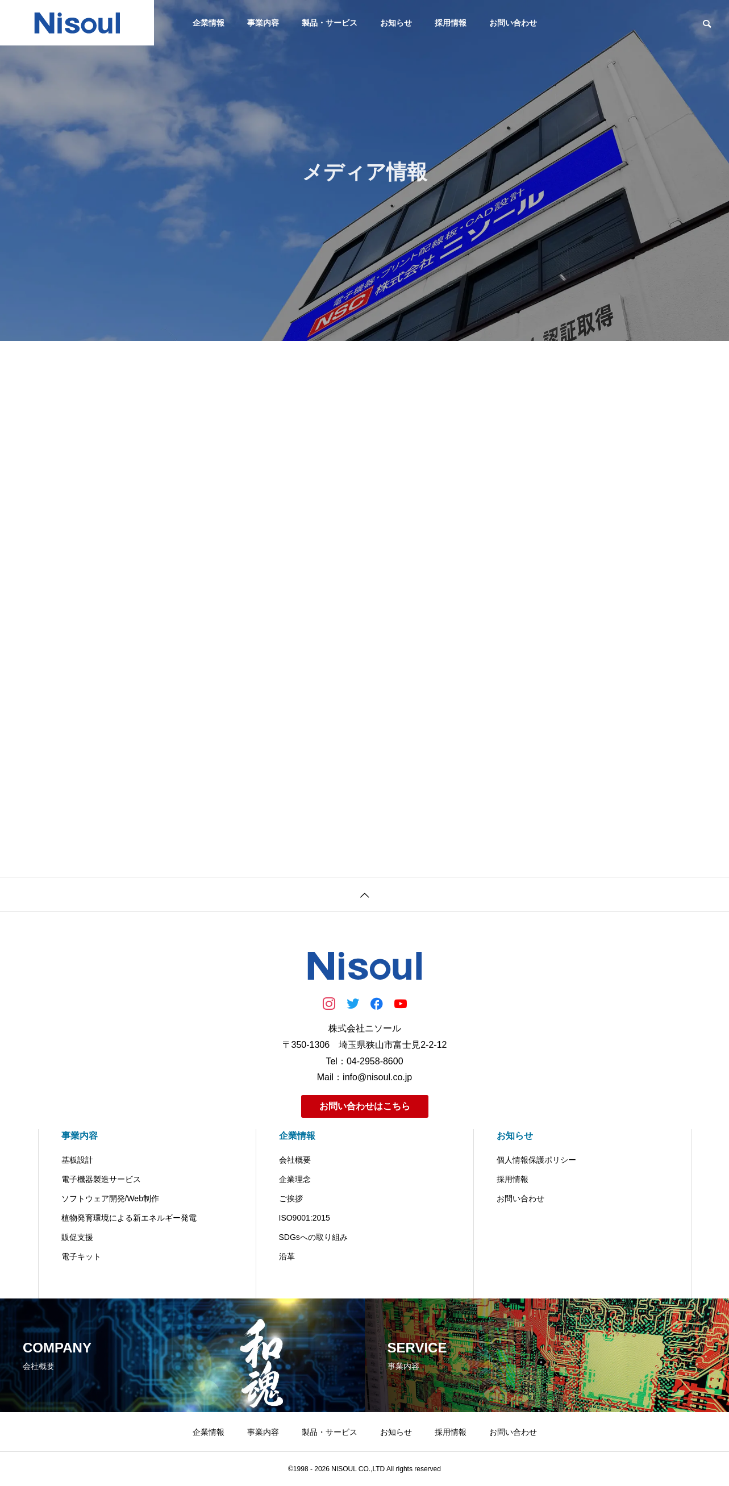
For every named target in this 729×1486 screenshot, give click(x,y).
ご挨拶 (291, 1198)
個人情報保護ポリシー (536, 1159)
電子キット (81, 1256)
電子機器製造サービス (101, 1179)
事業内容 (263, 22)
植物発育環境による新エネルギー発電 (129, 1217)
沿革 (287, 1256)
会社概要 (295, 1159)
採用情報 (450, 22)
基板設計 (77, 1159)
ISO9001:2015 (304, 1217)
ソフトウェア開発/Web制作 (110, 1198)
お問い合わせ (513, 22)
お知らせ (396, 22)
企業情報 (208, 22)
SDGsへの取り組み (313, 1237)
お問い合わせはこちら (364, 1106)
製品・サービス (329, 22)
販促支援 (77, 1237)
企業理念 (295, 1179)
